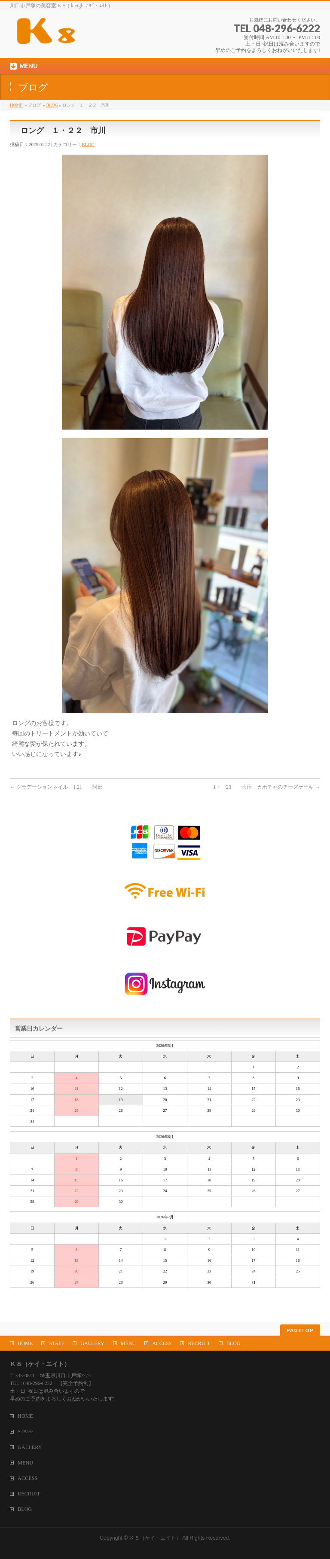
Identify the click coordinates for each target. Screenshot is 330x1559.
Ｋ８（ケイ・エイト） (155, 1538)
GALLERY (92, 1343)
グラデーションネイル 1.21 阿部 (56, 787)
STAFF (56, 1343)
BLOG (52, 105)
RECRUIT (199, 1343)
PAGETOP (300, 1330)
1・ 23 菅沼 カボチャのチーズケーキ (266, 787)
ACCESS (161, 1343)
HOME (16, 105)
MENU (128, 1343)
